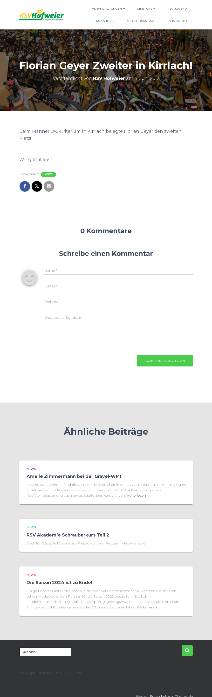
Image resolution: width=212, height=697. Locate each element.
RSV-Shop (105, 21)
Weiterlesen (136, 495)
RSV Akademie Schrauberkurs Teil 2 (68, 535)
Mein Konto (177, 21)
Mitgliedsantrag (141, 21)
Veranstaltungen (108, 8)
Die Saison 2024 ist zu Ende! (60, 582)
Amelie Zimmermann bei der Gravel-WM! (74, 476)
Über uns (146, 8)
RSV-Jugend (177, 8)
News (48, 174)
